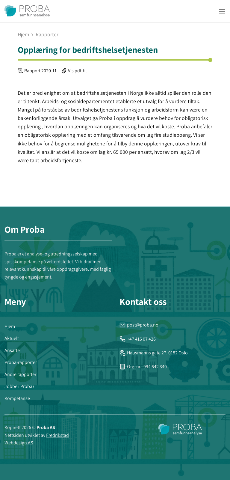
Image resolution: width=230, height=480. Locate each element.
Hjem (23, 34)
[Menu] (222, 11)
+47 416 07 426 (137, 339)
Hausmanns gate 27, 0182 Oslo (153, 353)
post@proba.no (138, 325)
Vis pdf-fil (77, 70)
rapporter (47, 34)
